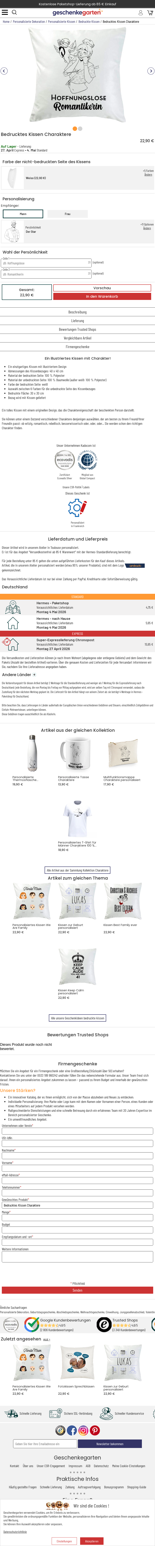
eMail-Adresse (10, 1175)
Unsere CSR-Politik (72, 487)
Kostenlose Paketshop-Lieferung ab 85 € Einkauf (77, 4)
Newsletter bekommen (109, 1444)
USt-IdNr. (7, 1138)
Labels (86, 487)
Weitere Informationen (15, 1249)
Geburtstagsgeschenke (42, 1312)
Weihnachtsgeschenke (92, 1312)
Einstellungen (64, 1541)
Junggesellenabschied (132, 1312)
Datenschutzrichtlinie (15, 1531)
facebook (72, 1430)
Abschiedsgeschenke (68, 1312)
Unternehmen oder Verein (17, 1125)
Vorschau (102, 288)
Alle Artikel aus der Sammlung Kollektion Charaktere (77, 870)
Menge (5, 1212)
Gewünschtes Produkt (15, 1199)
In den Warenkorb (102, 296)
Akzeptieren (91, 1541)
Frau (67, 214)
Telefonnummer (11, 1187)
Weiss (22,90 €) (36, 178)
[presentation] (77, 1272)
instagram (83, 1430)
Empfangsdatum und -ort (17, 1236)
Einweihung (112, 1312)
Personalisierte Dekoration (14, 1312)
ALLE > (46, 1339)
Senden (77, 1290)
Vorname (7, 1162)
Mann (23, 214)
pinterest (95, 1430)
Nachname (8, 1150)
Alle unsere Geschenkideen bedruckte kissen (77, 1018)
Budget (6, 1224)
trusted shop (60, 1430)
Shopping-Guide (136, 1487)
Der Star (31, 231)
